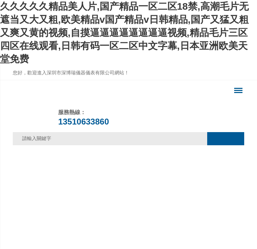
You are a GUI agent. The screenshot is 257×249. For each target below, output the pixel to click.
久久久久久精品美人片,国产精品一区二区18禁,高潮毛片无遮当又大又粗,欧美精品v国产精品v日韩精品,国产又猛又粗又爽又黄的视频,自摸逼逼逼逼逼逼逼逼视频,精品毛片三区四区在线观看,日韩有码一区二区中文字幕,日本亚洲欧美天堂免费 (124, 32)
